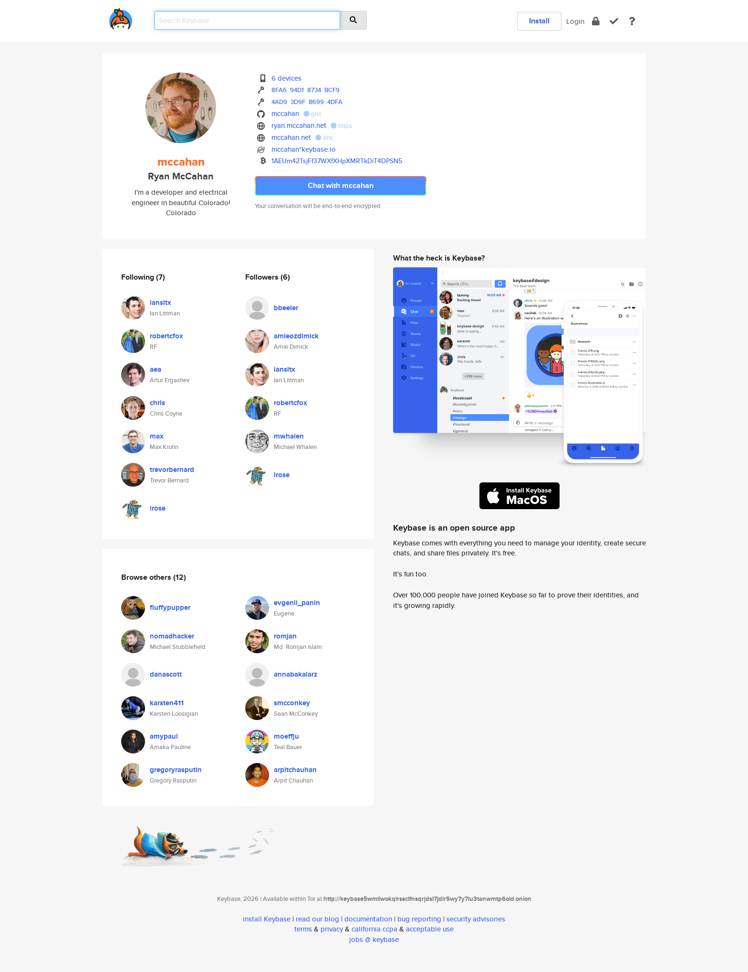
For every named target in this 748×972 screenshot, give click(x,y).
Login (575, 21)
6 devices (286, 78)
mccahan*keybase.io (303, 149)
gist (312, 113)
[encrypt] (596, 21)
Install (539, 20)
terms (303, 929)
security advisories (476, 919)
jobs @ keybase (374, 939)
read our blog (317, 919)
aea (155, 369)
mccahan (285, 113)
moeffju (286, 736)
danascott (166, 674)
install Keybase (267, 919)
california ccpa (374, 929)
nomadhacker (172, 636)
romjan (285, 636)
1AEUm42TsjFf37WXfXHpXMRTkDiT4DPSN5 (336, 161)
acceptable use (430, 929)
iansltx (160, 302)
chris (157, 402)
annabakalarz (295, 674)
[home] (120, 16)
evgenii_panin (297, 602)
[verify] (614, 21)
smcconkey (292, 703)
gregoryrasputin (176, 769)
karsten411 (167, 703)
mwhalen (289, 436)
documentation (368, 919)
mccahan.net (291, 137)
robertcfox (166, 336)
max (157, 436)
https (341, 125)
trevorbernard (172, 469)
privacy (332, 929)
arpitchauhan (295, 769)
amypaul (164, 736)
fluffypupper (170, 607)
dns (324, 137)
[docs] (632, 21)
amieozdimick (296, 336)
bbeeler (286, 308)
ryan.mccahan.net (298, 125)
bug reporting (419, 919)
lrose (158, 508)
